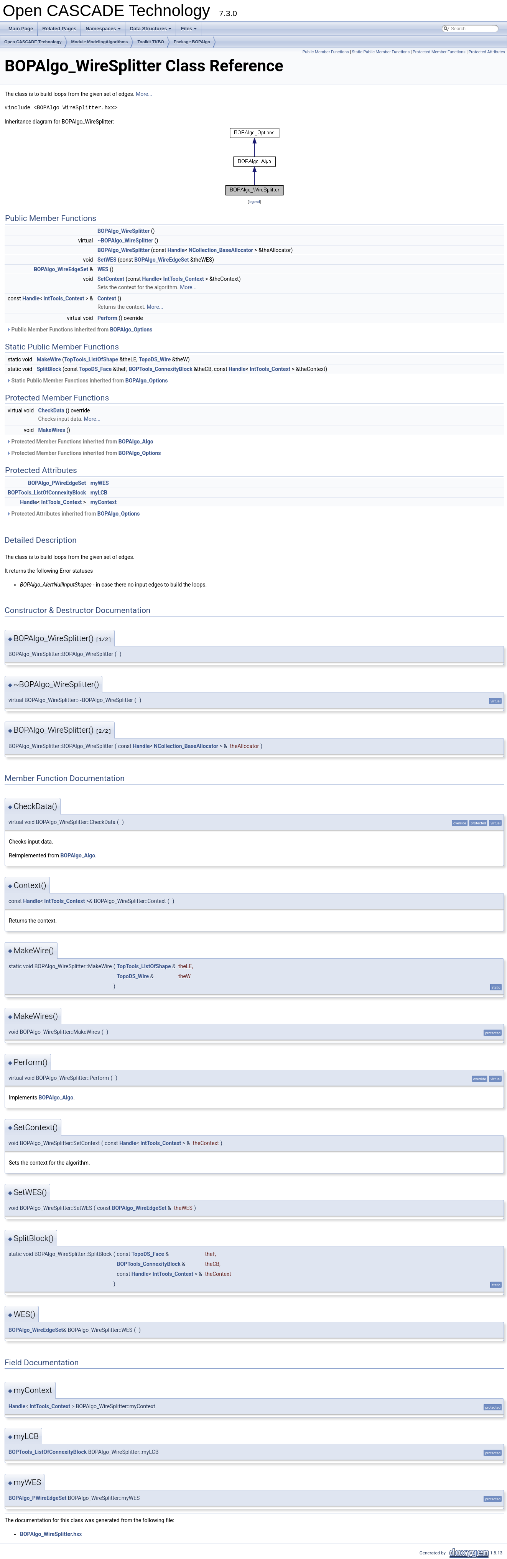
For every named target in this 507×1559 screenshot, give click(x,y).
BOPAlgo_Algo (136, 441)
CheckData (51, 410)
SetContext (110, 279)
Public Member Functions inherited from (79, 329)
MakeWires (51, 430)
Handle (176, 250)
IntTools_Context (183, 279)
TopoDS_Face (95, 369)
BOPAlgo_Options (131, 329)
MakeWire (49, 359)
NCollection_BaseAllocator (221, 250)
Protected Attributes (487, 51)
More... (144, 94)
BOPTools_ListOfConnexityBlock (47, 492)
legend (254, 201)
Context (106, 298)
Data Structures (151, 31)
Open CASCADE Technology (33, 42)
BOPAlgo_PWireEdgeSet (57, 483)
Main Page (20, 28)
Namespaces (104, 31)
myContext (104, 502)
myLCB (99, 492)
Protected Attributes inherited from (73, 514)
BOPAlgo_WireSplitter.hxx (51, 1534)
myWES (100, 483)
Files (189, 31)
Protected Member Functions (439, 51)
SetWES (107, 260)
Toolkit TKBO (150, 42)
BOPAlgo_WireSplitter (123, 231)
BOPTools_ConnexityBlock (160, 369)
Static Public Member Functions (381, 51)
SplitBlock (49, 369)
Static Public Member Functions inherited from (87, 380)
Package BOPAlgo (192, 42)
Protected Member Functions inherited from (80, 441)
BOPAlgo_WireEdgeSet (161, 260)
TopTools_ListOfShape (91, 359)
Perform (107, 318)
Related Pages (59, 28)
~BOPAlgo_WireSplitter (125, 240)
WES (103, 269)
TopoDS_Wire (155, 359)
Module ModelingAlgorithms (99, 42)
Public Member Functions (326, 51)
